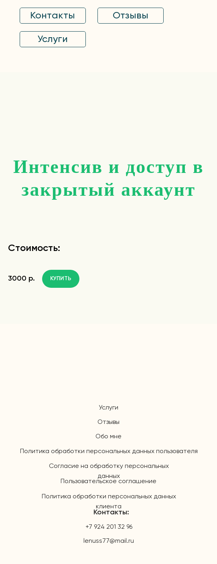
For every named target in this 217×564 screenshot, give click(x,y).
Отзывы (108, 422)
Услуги (108, 408)
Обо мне (108, 437)
